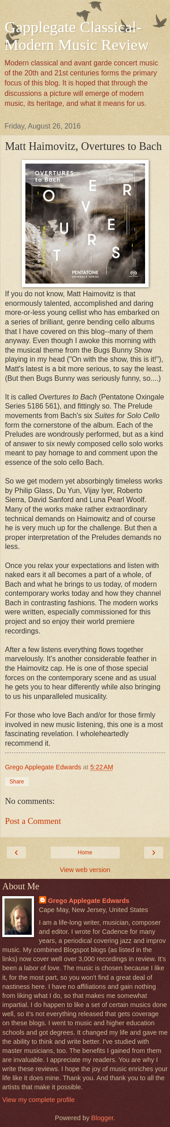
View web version (85, 869)
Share (17, 781)
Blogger (102, 1118)
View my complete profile (38, 1099)
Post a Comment (33, 821)
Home (85, 852)
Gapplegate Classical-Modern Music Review (77, 35)
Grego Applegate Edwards (88, 900)
